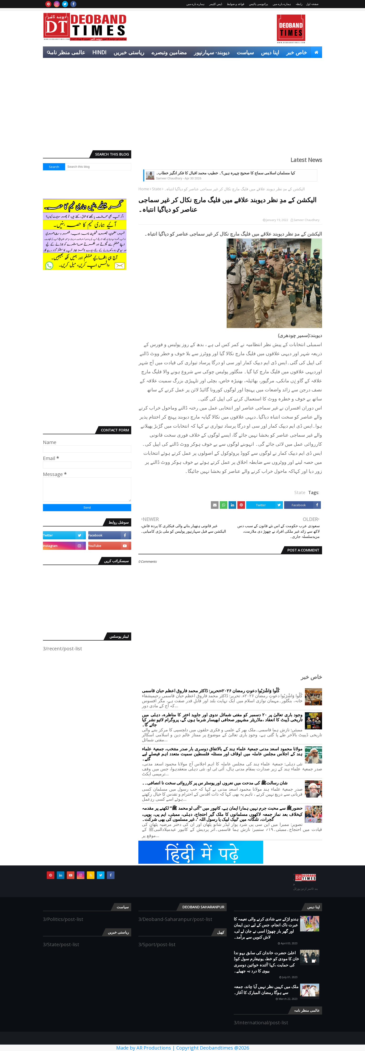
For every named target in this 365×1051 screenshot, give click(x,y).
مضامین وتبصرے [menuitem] (169, 52)
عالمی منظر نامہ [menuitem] (66, 52)
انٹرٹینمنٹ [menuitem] (290, 63)
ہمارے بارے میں (282, 4)
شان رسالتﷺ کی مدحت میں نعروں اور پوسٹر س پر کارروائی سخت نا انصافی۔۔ (214, 783)
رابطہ (299, 4)
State (156, 189)
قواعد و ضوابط (235, 4)
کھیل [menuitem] (313, 63)
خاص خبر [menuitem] (296, 52)
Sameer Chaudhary (306, 220)
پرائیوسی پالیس (258, 4)
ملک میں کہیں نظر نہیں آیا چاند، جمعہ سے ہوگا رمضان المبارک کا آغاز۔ (266, 989)
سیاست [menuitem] (245, 52)
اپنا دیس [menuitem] (270, 52)
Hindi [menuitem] (99, 52)
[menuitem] (316, 52)
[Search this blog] (98, 166)
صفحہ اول (312, 4)
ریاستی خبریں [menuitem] (129, 52)
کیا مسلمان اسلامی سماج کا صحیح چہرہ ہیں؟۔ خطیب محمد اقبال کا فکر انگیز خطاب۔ (225, 173)
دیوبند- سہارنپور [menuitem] (211, 52)
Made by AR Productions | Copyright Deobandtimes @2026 (182, 1048)
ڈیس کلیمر (215, 4)
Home (143, 189)
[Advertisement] (182, 109)
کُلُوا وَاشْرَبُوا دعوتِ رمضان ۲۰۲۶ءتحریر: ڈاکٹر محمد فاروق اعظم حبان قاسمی (210, 691)
